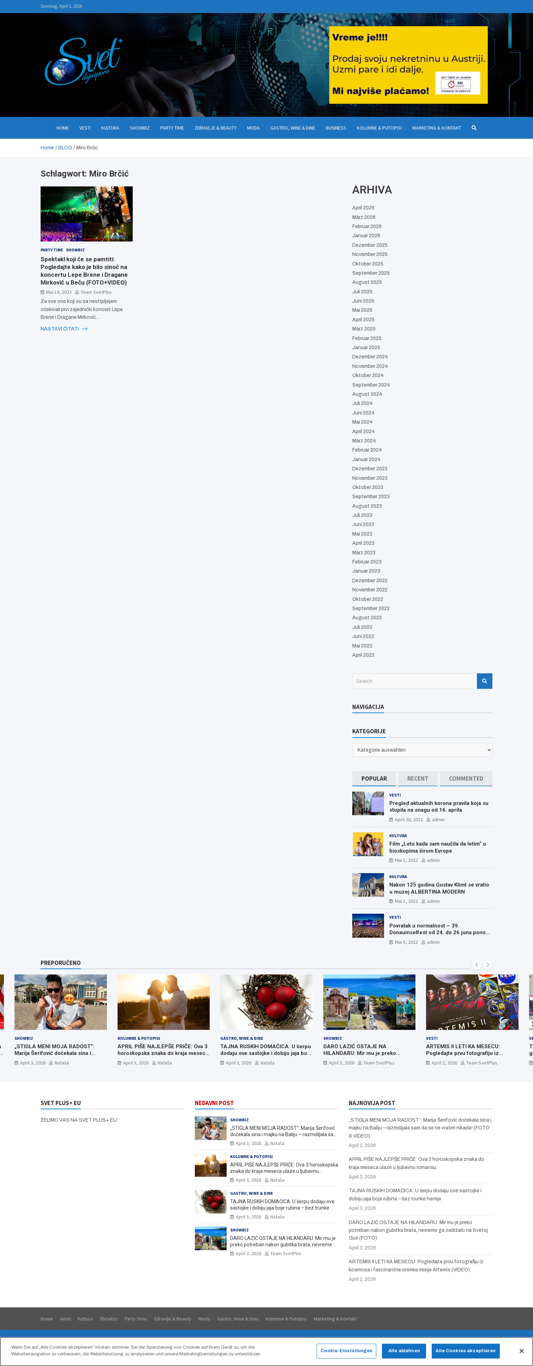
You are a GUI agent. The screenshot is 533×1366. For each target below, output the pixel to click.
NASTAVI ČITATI (64, 329)
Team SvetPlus (96, 292)
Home (62, 128)
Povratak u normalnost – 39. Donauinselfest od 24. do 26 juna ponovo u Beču (440, 933)
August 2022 (367, 617)
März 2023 (364, 552)
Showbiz (140, 128)
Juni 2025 (363, 301)
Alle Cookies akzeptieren (466, 1352)
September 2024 (371, 385)
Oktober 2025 (367, 264)
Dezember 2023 (370, 468)
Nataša (62, 1063)
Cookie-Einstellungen (347, 1352)
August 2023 (367, 506)
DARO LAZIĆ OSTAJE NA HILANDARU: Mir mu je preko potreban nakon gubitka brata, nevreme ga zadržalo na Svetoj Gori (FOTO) (283, 1244)
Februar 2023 (367, 562)
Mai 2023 (362, 534)
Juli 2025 (362, 291)
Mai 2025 (362, 310)
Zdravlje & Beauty (215, 128)
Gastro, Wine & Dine (292, 128)
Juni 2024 (363, 413)
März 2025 (364, 329)
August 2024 (367, 394)
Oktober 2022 (367, 599)
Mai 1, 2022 (406, 860)
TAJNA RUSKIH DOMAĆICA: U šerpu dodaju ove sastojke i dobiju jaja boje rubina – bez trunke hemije (266, 1053)
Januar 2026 (366, 235)
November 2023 (370, 478)
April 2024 (363, 431)
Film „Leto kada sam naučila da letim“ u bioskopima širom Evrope (437, 847)
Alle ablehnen (404, 1352)
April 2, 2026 (444, 1063)
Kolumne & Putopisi (379, 128)
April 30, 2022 (409, 819)
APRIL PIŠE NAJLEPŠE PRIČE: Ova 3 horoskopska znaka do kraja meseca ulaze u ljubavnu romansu (163, 1053)
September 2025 (371, 273)
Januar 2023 (366, 571)
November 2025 (370, 254)
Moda (253, 128)
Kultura (110, 128)
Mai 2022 (362, 646)
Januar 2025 (366, 347)
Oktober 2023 (367, 487)
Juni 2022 (363, 636)
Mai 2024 (362, 422)
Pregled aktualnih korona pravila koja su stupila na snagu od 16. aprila (439, 806)
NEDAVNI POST (214, 1103)
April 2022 (363, 655)
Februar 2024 (367, 450)
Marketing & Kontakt (436, 128)
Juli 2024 (362, 403)
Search (484, 681)
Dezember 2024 (370, 356)
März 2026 (364, 217)
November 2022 (370, 589)
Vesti (85, 128)
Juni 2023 (363, 524)
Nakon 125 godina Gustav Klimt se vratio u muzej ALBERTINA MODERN (439, 888)
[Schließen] (521, 1353)
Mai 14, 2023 (59, 292)
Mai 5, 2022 (406, 942)
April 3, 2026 (33, 1063)
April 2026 (363, 207)
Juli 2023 (362, 515)
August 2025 (367, 282)
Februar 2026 (367, 226)
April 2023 (363, 543)
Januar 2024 (366, 459)
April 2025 (363, 319)
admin (438, 819)
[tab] (374, 778)
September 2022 (371, 608)
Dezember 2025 (370, 245)
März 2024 (364, 440)
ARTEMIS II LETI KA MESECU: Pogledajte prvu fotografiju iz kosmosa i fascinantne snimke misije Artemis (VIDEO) (472, 1056)
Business (336, 128)
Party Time (172, 128)
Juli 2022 (362, 627)
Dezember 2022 (370, 580)
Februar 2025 (367, 338)
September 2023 (371, 496)
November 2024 (370, 366)
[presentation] (477, 965)
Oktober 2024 (368, 375)
